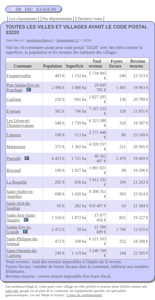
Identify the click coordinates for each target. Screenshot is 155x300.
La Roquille (16, 182)
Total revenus (95, 63)
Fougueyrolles (18, 75)
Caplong (13, 99)
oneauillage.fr (33, 9)
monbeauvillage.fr (40, 40)
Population (52, 66)
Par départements (57, 18)
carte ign (11, 291)
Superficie (75, 66)
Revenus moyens (137, 63)
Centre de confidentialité (84, 295)
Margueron (16, 146)
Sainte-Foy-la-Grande (18, 229)
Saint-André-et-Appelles (19, 194)
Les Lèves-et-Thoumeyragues (20, 123)
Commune (23, 66)
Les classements (23, 18)
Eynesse (13, 111)
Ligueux (13, 135)
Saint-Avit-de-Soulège (18, 205)
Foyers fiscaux (115, 63)
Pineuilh (13, 158)
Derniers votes (89, 18)
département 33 (67, 40)
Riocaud (13, 170)
